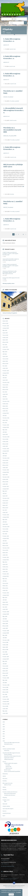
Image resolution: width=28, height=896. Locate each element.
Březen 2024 (5, 363)
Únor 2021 (5, 422)
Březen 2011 (5, 588)
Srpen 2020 (5, 434)
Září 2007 (5, 663)
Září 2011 (5, 581)
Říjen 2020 (5, 429)
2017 (4, 724)
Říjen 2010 (5, 597)
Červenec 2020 (6, 436)
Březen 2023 (5, 389)
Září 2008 (5, 637)
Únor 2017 (5, 510)
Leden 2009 (5, 628)
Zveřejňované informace (9, 795)
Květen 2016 (5, 531)
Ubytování (5, 803)
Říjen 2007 (5, 661)
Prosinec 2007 (6, 656)
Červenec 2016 (6, 526)
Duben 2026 (5, 321)
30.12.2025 (7, 83)
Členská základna (8, 754)
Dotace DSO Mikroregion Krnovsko (12, 742)
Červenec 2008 (6, 640)
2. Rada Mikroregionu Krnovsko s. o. (11, 148)
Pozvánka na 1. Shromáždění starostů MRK (12, 130)
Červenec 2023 (6, 382)
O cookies (18, 892)
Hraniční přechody (7, 813)
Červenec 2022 (6, 401)
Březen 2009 (5, 626)
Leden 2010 (5, 609)
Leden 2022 (5, 410)
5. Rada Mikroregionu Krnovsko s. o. (11, 40)
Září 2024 (5, 354)
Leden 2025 (5, 347)
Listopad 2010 (6, 595)
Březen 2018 (5, 481)
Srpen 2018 (5, 474)
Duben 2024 (5, 361)
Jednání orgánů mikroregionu (10, 763)
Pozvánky (8, 765)
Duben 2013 (5, 552)
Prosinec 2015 (6, 536)
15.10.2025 (7, 228)
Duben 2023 (5, 387)
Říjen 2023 (5, 375)
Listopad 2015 (6, 538)
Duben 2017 (5, 505)
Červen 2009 (5, 621)
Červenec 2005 (6, 704)
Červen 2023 (5, 384)
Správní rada (13, 49)
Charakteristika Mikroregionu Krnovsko (11, 753)
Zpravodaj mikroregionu (8, 808)
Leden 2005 (5, 708)
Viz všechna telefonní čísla (7, 866)
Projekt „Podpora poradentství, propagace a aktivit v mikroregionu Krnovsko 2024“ (10, 266)
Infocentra (5, 778)
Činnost (4, 761)
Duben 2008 (5, 647)
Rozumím (11, 894)
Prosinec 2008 (6, 630)
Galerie (4, 776)
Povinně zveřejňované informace (10, 792)
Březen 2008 (5, 649)
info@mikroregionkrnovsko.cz (10, 878)
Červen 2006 (5, 687)
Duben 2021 (5, 420)
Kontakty (5, 780)
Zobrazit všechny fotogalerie (10, 313)
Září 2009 (5, 618)
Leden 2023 (5, 394)
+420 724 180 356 (5, 860)
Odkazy (4, 787)
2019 (4, 729)
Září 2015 (5, 540)
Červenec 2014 (6, 548)
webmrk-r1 (6, 224)
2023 (4, 738)
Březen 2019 (5, 465)
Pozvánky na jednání (14, 101)
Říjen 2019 (5, 453)
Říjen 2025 (5, 330)
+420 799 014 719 (5, 864)
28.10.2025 (7, 211)
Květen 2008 (5, 644)
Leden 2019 (5, 467)
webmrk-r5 (6, 45)
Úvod (4, 33)
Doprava (4, 811)
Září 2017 (5, 493)
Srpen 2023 (5, 380)
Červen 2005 (5, 706)
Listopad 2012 (6, 559)
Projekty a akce (6, 800)
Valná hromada (13, 120)
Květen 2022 (5, 403)
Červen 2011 (5, 583)
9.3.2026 (6, 66)
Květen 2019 (5, 462)
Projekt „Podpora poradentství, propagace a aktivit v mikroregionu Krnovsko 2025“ (10, 253)
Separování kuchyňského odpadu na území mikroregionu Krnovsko (11, 259)
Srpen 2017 (5, 496)
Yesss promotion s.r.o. (19, 886)
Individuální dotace (8, 744)
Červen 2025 (5, 335)
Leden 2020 (5, 446)
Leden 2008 (5, 654)
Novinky (12, 194)
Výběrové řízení (7, 784)
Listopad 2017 (6, 488)
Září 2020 (5, 432)
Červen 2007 (5, 666)
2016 (4, 722)
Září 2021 (5, 415)
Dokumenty (6, 750)
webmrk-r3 (6, 79)
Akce (4, 746)
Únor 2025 (5, 344)
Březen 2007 (5, 673)
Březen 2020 (5, 444)
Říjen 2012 (5, 562)
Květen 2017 (5, 503)
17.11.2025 (7, 140)
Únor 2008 (5, 652)
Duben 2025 (5, 340)
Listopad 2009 (6, 614)
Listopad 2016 (6, 517)
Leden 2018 (5, 484)
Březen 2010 (5, 604)
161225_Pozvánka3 (8, 97)
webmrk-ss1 (6, 116)
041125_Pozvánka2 (8, 207)
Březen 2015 (5, 545)
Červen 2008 (5, 642)
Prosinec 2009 (6, 611)
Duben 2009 (5, 623)
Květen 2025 (5, 337)
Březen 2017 (5, 507)
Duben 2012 (5, 569)
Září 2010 (5, 600)
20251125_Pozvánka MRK (9, 135)
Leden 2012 (5, 571)
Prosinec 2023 (6, 370)
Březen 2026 (5, 323)
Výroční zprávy (7, 769)
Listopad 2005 (6, 701)
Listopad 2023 (6, 373)
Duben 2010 (5, 602)
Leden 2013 (5, 555)
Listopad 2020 (6, 427)
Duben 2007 (5, 670)
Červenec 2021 (6, 418)
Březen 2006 (5, 692)
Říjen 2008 (5, 635)
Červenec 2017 (6, 498)
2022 (4, 736)
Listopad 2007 (6, 659)
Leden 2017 (5, 512)
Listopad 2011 (6, 576)
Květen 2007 (5, 668)
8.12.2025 (7, 120)
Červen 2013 (5, 550)
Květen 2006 (5, 689)
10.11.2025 (7, 194)
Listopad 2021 (6, 413)
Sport (4, 815)
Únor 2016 (5, 533)
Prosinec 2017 (6, 486)
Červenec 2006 (6, 685)
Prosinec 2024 (6, 349)
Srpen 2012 (5, 564)
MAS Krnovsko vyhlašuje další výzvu (13, 165)
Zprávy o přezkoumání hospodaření (12, 771)
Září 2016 (5, 522)
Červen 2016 (5, 529)
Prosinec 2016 (6, 514)
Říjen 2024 (5, 351)
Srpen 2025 (5, 332)
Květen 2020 (5, 441)
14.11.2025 (7, 157)
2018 (4, 726)
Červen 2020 (5, 439)
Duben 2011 (5, 585)
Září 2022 (5, 396)
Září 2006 (5, 682)
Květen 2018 (5, 479)
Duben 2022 (5, 406)
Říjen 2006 (5, 680)
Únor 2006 (5, 694)
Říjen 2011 (5, 578)
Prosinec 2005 (6, 699)
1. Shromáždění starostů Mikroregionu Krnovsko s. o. (13, 110)
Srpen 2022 (5, 399)
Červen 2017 (5, 500)
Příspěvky (8, 33)
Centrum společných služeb (9, 748)
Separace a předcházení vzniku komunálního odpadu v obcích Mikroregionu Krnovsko (10, 272)
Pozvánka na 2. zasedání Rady (12, 202)
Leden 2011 (5, 590)
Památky (4, 789)
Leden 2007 (5, 675)
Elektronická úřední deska (10, 793)
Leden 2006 (5, 696)
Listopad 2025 (6, 328)
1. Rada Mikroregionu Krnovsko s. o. (11, 220)
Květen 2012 (5, 566)
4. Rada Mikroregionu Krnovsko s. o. (11, 57)
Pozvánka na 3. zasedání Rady (12, 92)
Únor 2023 (5, 392)
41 (23, 234)
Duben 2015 (5, 543)
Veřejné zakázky (6, 806)
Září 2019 (5, 455)
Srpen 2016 (5, 524)
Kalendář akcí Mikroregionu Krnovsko (12, 756)
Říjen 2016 (5, 519)
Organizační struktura (9, 757)
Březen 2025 (5, 342)
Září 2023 (5, 377)
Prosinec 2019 (6, 448)
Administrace (8, 886)
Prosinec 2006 (6, 678)
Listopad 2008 (6, 633)
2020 (4, 731)
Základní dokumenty (8, 759)
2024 (4, 741)
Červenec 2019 (6, 458)
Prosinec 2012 (6, 557)
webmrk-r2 (6, 153)
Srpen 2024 (5, 356)
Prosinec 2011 (6, 574)
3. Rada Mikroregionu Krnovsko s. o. (11, 74)
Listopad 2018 (6, 472)
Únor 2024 (5, 366)
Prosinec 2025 (6, 325)
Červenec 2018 (6, 477)
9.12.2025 (7, 101)
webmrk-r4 (6, 62)
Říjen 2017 (5, 491)
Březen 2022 (5, 408)
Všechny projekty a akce (8, 283)
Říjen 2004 (5, 711)
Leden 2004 (5, 713)
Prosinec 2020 (6, 425)
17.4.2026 (7, 49)
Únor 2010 (5, 607)
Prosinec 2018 (6, 470)
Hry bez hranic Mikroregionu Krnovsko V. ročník (11, 278)
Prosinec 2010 (6, 592)
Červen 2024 (5, 358)
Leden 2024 (5, 368)
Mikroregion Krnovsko (7, 783)
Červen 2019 (5, 460)
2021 (4, 733)
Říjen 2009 (5, 616)
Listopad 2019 (6, 451)
